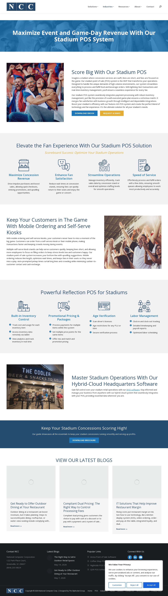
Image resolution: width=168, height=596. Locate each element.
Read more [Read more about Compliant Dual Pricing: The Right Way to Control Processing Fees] (68, 527)
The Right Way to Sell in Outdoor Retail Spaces (64, 559)
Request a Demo (111, 113)
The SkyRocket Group (77, 591)
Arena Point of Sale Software (103, 557)
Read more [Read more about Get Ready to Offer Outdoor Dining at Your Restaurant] (16, 526)
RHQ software (133, 389)
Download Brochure (84, 440)
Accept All (151, 585)
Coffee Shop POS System (101, 561)
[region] (134, 575)
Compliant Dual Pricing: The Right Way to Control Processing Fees (81, 507)
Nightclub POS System (100, 565)
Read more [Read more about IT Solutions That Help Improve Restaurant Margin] (121, 529)
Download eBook (84, 113)
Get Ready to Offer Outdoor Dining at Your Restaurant (28, 505)
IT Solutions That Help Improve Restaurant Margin (136, 505)
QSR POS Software (98, 569)
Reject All (134, 585)
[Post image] (49, 557)
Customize (117, 585)
